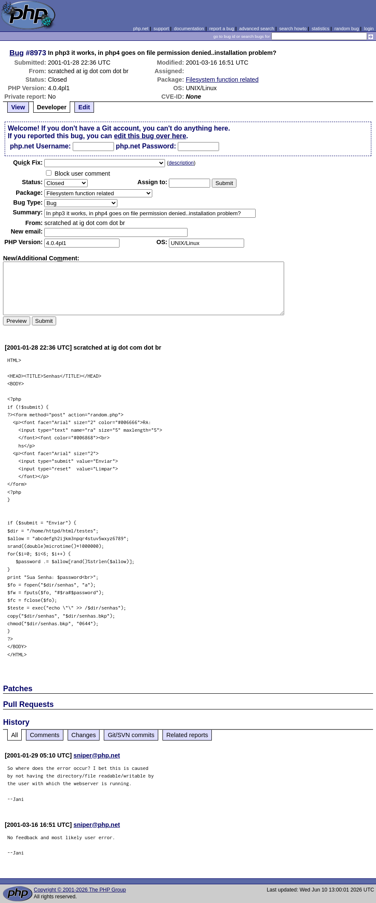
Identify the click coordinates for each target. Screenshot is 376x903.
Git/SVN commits (131, 735)
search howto (292, 28)
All (14, 735)
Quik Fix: (28, 162)
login (369, 28)
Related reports (187, 735)
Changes (83, 735)
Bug (16, 52)
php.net (140, 28)
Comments (45, 735)
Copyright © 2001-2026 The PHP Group (80, 890)
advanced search (256, 28)
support (161, 28)
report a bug (221, 28)
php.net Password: (146, 146)
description (181, 163)
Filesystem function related (222, 79)
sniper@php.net (97, 755)
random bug (346, 28)
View (18, 107)
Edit (84, 107)
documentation (189, 28)
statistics (320, 28)
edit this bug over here (150, 136)
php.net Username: (40, 146)
